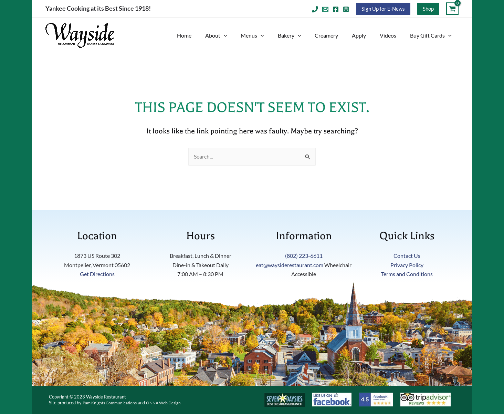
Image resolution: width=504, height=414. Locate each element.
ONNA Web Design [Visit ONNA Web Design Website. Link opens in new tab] (170, 402)
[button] (383, 9)
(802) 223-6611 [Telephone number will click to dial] (304, 256)
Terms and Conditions (407, 274)
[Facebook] (336, 9)
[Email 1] (325, 9)
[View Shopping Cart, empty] (452, 8)
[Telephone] (315, 9)
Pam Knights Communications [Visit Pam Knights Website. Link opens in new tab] (112, 402)
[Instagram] (346, 9)
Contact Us (406, 256)
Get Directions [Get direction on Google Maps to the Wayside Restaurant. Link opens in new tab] (97, 274)
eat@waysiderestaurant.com (289, 265)
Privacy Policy (406, 265)
